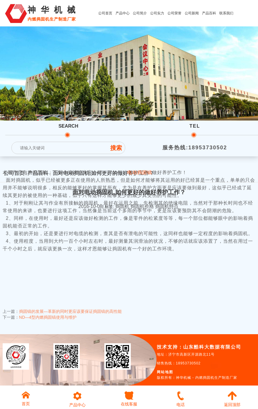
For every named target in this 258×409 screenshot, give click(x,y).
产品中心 (123, 13)
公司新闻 (192, 13)
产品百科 (209, 13)
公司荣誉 (174, 13)
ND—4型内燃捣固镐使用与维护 (48, 313)
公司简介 (140, 13)
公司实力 (157, 13)
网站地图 (165, 372)
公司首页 (105, 13)
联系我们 (226, 13)
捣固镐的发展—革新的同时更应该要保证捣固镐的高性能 (70, 307)
